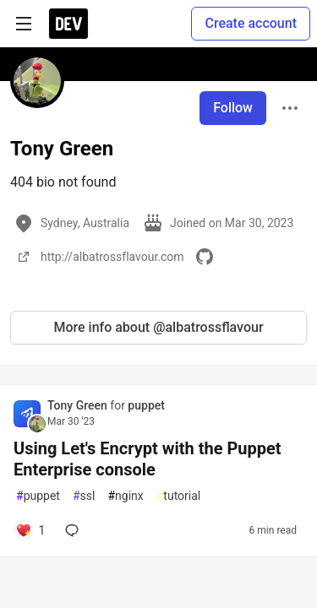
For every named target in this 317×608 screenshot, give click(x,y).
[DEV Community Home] (68, 24)
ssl (84, 496)
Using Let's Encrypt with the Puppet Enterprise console (147, 459)
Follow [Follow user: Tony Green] (233, 108)
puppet (146, 405)
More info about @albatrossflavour (158, 327)
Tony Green (78, 405)
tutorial (178, 496)
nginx (125, 496)
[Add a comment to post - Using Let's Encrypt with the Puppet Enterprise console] (30, 530)
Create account (251, 23)
